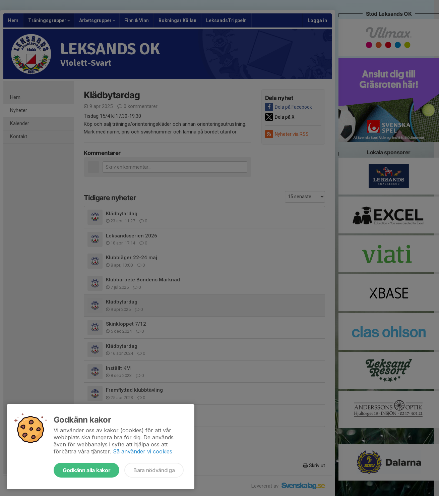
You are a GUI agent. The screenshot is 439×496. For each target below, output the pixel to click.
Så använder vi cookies (142, 451)
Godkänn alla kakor (86, 470)
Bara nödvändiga (154, 470)
